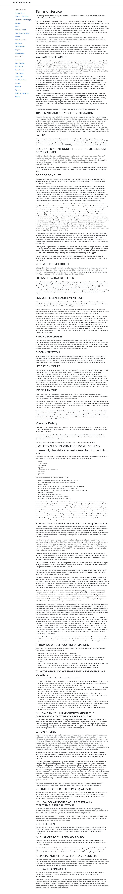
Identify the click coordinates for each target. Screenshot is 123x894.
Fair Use (17, 23)
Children (18, 86)
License (17, 36)
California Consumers (22, 93)
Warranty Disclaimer (21, 16)
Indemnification (20, 46)
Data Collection (20, 63)
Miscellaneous (19, 53)
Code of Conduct (20, 30)
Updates (18, 90)
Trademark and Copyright (23, 20)
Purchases (18, 43)
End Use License (20, 40)
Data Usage (19, 66)
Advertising (18, 76)
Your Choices (19, 73)
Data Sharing (19, 70)
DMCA (17, 26)
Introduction (19, 60)
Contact (17, 96)
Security (17, 83)
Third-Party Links (20, 80)
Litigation (18, 50)
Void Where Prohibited (22, 33)
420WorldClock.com (22, 2)
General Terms (19, 13)
